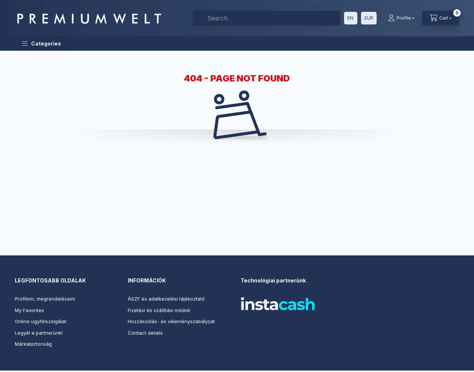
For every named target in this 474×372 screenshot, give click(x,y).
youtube (272, 328)
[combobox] (266, 18)
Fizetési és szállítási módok (159, 310)
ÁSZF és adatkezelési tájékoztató (166, 299)
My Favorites (29, 310)
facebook (243, 328)
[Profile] (401, 18)
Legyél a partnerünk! (39, 333)
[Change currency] (369, 18)
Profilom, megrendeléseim (45, 299)
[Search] (322, 18)
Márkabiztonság (33, 344)
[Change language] (350, 18)
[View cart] (440, 18)
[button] (42, 43)
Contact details (145, 333)
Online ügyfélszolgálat (40, 321)
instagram (257, 328)
